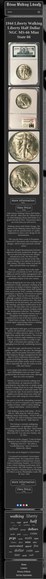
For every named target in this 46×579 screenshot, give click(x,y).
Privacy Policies (24, 571)
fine (36, 545)
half (33, 521)
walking (17, 516)
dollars (33, 529)
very (33, 525)
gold (18, 534)
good (26, 522)
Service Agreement (24, 575)
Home (23, 564)
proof (22, 529)
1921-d (14, 525)
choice (13, 542)
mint (28, 542)
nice (35, 542)
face (21, 542)
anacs (12, 522)
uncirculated (16, 545)
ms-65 (12, 534)
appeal (28, 546)
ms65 (28, 538)
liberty (32, 516)
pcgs (12, 538)
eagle (19, 522)
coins (33, 533)
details (20, 539)
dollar (19, 550)
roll (31, 555)
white (10, 552)
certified (27, 525)
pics (20, 525)
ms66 (24, 556)
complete (25, 534)
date (17, 555)
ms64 (37, 551)
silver (14, 529)
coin (29, 550)
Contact (23, 568)
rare (36, 538)
